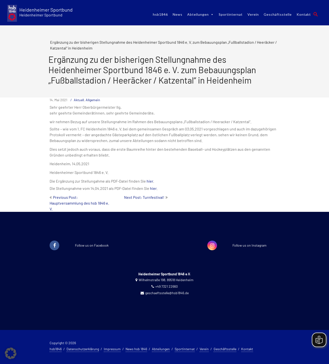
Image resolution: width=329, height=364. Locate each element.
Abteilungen (200, 14)
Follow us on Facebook (92, 245)
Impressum (112, 349)
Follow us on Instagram (249, 245)
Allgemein (93, 100)
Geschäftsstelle (278, 14)
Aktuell (79, 100)
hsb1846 (160, 14)
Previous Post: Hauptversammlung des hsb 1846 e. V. (79, 203)
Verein (253, 14)
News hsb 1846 (136, 349)
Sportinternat (231, 14)
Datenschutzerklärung (83, 349)
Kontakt (304, 14)
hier (150, 181)
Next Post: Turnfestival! (144, 197)
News (177, 14)
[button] (315, 14)
